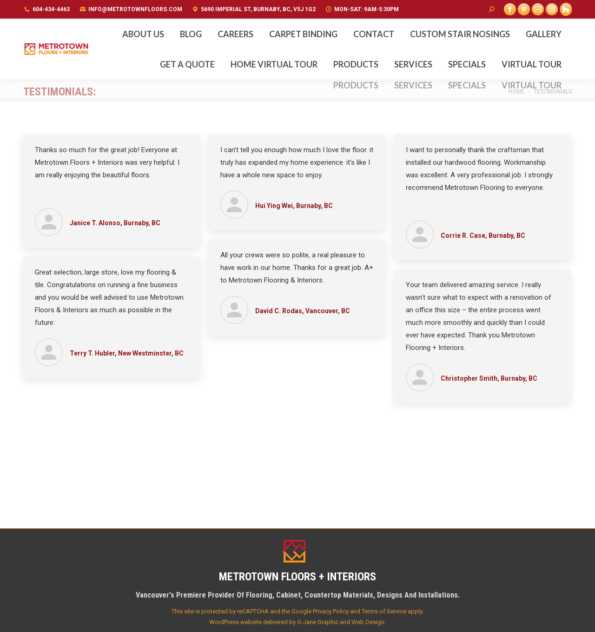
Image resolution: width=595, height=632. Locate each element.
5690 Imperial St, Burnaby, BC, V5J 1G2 (258, 9)
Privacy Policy (331, 611)
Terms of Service (384, 611)
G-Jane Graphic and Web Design (340, 622)
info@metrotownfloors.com (135, 9)
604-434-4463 (51, 9)
